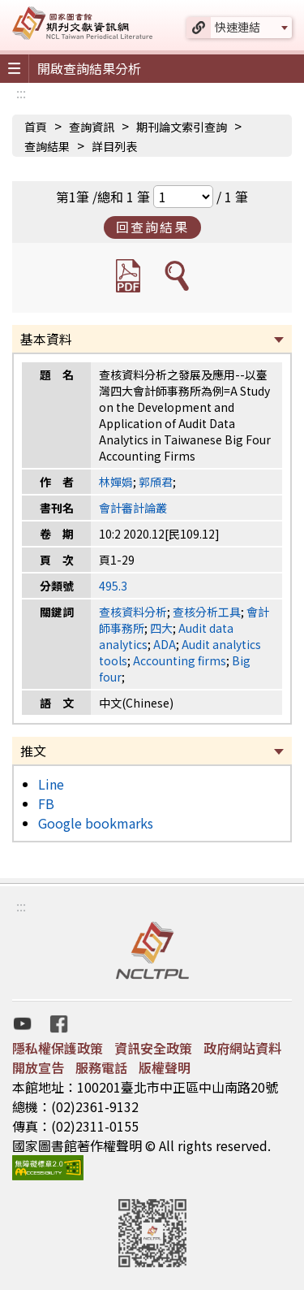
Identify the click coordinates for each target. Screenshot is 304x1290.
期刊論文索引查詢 (181, 127)
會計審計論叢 (133, 508)
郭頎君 (156, 482)
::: (21, 92)
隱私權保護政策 (57, 1048)
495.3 (113, 586)
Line (51, 784)
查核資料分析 (133, 612)
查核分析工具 (207, 612)
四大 (161, 628)
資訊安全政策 (153, 1048)
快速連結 (237, 27)
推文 (33, 750)
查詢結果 (47, 146)
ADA (164, 644)
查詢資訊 (91, 127)
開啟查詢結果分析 (89, 68)
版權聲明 (165, 1067)
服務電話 (101, 1067)
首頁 (35, 127)
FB (46, 803)
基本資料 (46, 338)
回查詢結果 (152, 226)
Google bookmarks (95, 823)
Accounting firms (179, 660)
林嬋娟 (116, 482)
